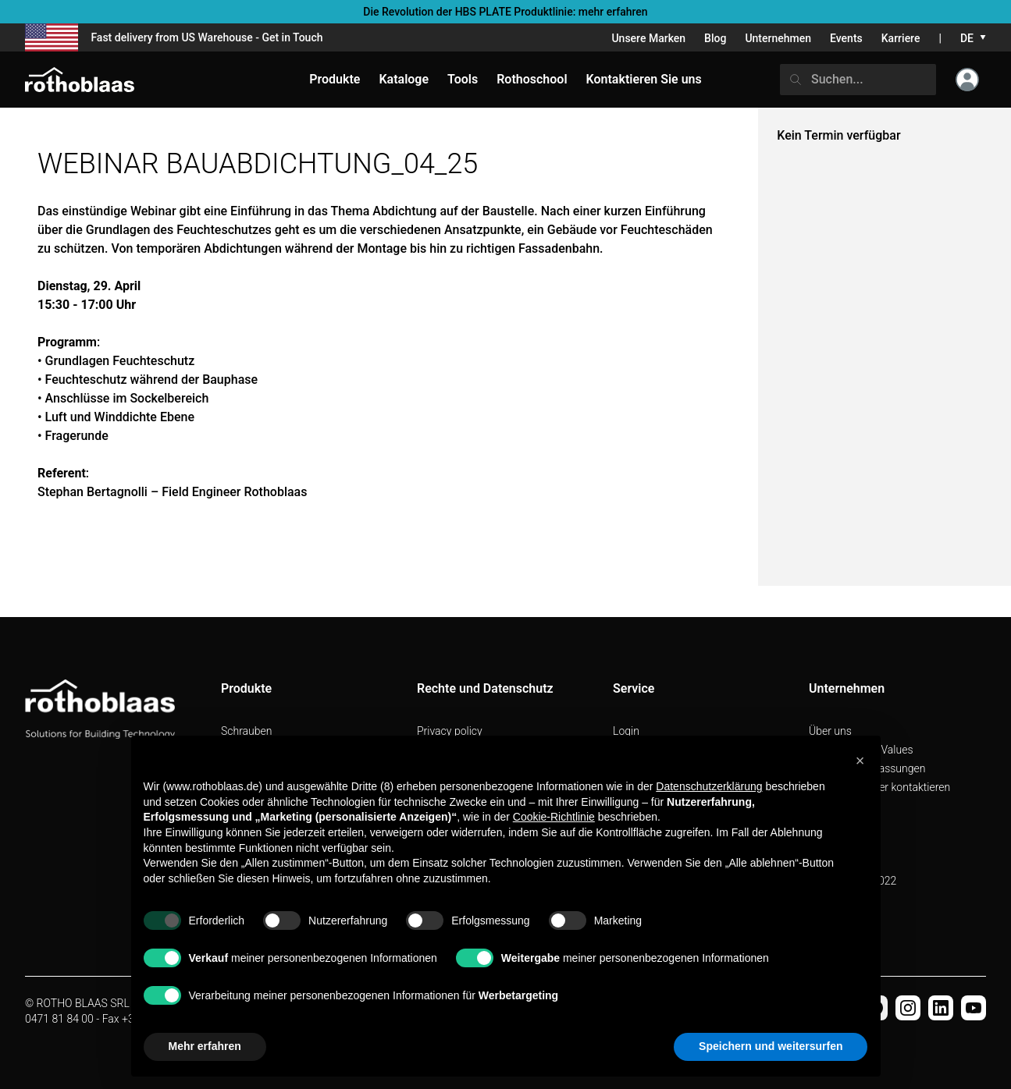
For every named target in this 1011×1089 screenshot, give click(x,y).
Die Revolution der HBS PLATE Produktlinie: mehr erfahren (505, 11)
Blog (715, 38)
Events (846, 38)
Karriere (900, 38)
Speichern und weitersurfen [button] (770, 1046)
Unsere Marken (648, 38)
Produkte (334, 79)
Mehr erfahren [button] (205, 1046)
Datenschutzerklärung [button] (709, 786)
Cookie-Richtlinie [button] (554, 817)
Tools (462, 79)
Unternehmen (778, 38)
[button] (860, 760)
